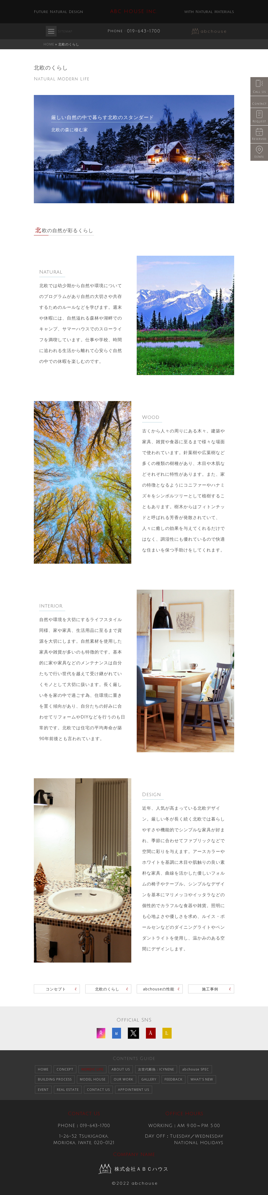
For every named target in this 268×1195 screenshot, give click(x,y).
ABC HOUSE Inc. (134, 11)
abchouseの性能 (158, 989)
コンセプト (56, 989)
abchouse (214, 31)
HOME (49, 44)
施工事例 (210, 989)
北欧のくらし (107, 989)
